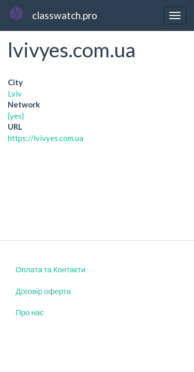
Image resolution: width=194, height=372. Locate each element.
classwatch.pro (64, 15)
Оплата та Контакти (50, 269)
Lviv (15, 93)
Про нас (30, 312)
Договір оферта (43, 291)
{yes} (16, 115)
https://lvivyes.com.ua (45, 138)
